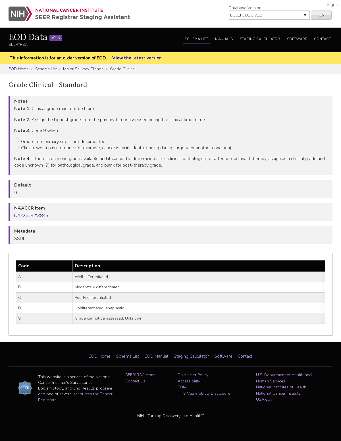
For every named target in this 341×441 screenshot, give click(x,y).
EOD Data (35, 37)
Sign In (333, 4)
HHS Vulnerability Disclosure (204, 393)
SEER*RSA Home (141, 375)
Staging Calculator (260, 39)
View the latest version (137, 58)
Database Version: (245, 8)
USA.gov (264, 399)
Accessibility (189, 381)
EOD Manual (156, 356)
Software (297, 39)
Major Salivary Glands (83, 69)
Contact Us (135, 381)
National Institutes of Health (281, 387)
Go (321, 15)
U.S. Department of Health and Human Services (284, 378)
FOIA (182, 387)
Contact (322, 39)
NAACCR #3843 (31, 215)
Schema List (196, 39)
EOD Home (19, 69)
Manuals (224, 39)
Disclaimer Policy (193, 375)
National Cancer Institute (278, 393)
